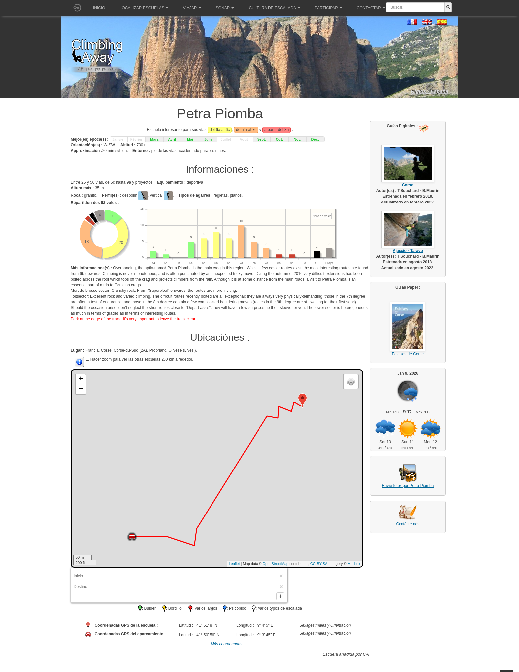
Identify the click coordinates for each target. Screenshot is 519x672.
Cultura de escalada (274, 8)
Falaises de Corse (408, 354)
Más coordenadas (226, 646)
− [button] (81, 389)
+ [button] (81, 379)
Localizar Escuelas (144, 8)
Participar (328, 8)
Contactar (371, 8)
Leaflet (234, 564)
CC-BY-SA (319, 564)
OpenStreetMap (276, 564)
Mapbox (353, 564)
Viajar (192, 8)
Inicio (99, 8)
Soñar (225, 8)
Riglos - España (429, 91)
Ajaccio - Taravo (408, 250)
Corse (407, 185)
